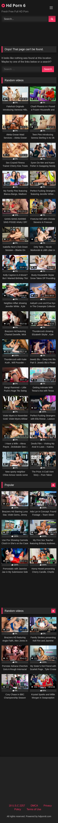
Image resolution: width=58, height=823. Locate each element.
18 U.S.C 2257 (17, 805)
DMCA (34, 805)
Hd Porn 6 (14, 5)
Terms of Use (34, 809)
